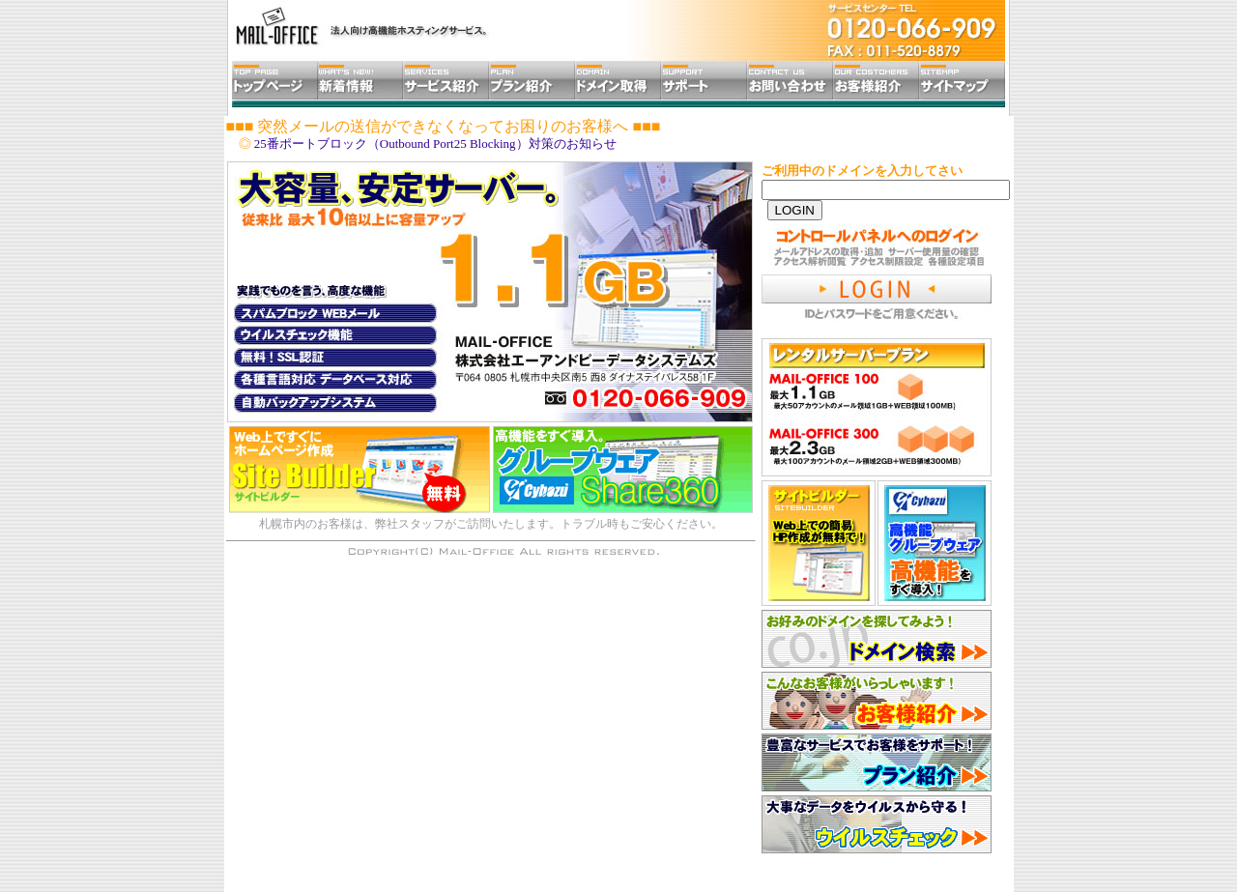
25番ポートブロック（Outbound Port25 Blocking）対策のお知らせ (435, 143)
